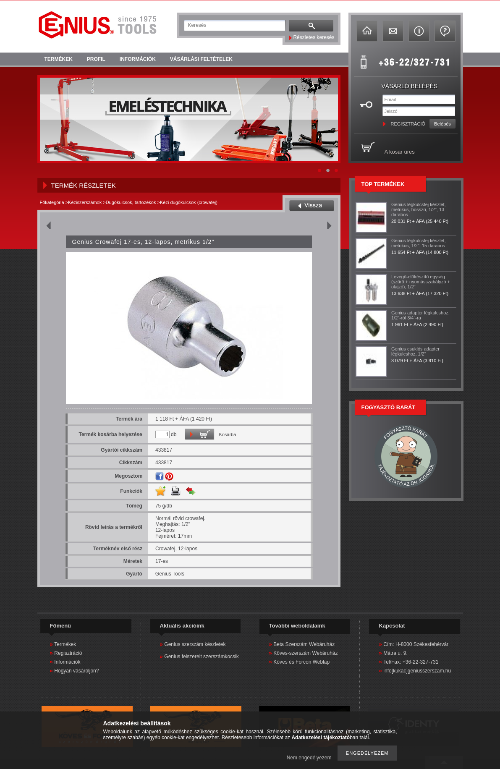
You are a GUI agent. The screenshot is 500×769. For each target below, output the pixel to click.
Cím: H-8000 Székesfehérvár (415, 644)
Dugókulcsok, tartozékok (131, 202)
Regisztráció (68, 653)
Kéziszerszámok (85, 202)
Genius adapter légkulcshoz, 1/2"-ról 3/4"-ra (420, 315)
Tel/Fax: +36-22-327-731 (410, 662)
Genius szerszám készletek (194, 644)
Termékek (65, 644)
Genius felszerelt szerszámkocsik (201, 656)
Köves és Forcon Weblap (301, 662)
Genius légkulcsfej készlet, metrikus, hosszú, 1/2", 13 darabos (418, 209)
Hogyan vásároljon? (76, 671)
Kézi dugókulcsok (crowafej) (188, 202)
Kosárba (227, 434)
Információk (67, 662)
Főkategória (52, 202)
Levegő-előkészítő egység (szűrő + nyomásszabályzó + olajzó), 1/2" (420, 281)
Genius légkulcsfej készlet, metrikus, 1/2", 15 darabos (418, 243)
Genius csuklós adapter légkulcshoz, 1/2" (415, 351)
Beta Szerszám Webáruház (304, 644)
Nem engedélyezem (309, 758)
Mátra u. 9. (395, 653)
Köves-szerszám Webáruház (305, 653)
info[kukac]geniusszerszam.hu (417, 671)
